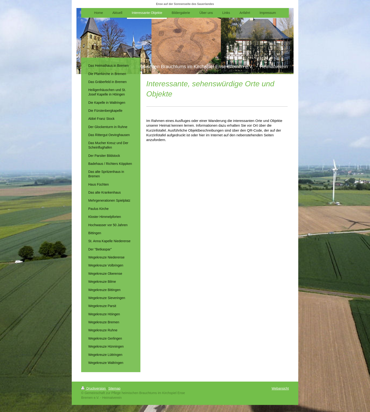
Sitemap (114, 388)
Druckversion (93, 388)
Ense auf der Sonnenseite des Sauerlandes (185, 4)
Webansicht (280, 388)
